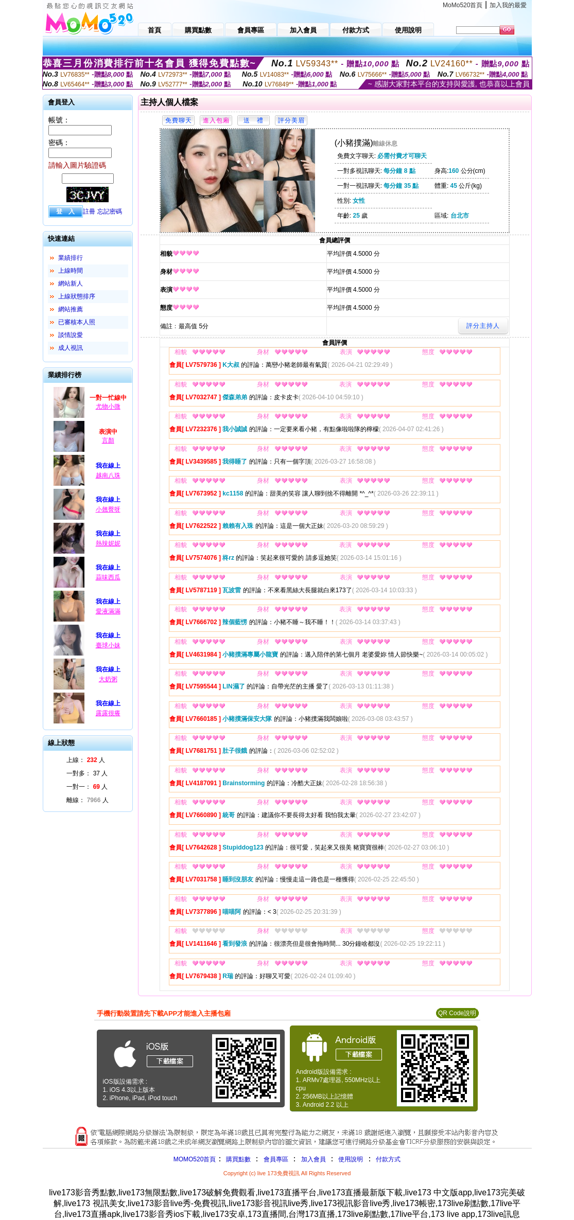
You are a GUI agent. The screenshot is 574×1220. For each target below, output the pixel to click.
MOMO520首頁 (194, 1159)
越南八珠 (108, 475)
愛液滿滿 (108, 611)
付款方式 (388, 1159)
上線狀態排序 (76, 296)
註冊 (89, 211)
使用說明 (350, 1159)
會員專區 (276, 1159)
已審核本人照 (76, 322)
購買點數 (237, 1159)
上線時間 (70, 270)
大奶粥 (108, 679)
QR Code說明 (457, 1013)
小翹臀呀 (108, 509)
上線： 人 (85, 760)
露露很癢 (108, 713)
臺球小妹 (108, 645)
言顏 (108, 440)
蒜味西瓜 (108, 577)
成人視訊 (70, 347)
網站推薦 (70, 309)
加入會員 (313, 1159)
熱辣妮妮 (108, 543)
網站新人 (70, 283)
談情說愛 (70, 335)
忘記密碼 (109, 211)
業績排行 (70, 257)
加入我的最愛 (508, 5)
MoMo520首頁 (462, 5)
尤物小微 (108, 406)
